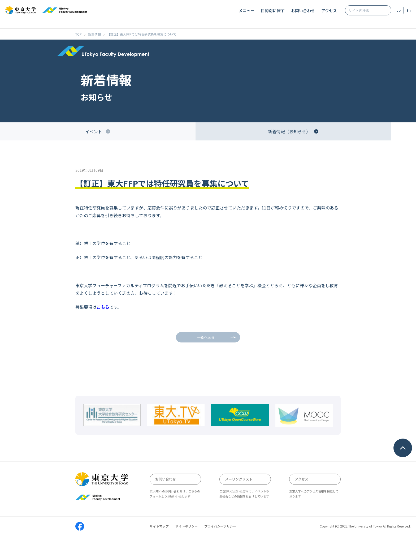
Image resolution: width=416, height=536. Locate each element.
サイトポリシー (186, 526)
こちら (103, 307)
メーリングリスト (239, 479)
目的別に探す (273, 10)
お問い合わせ (303, 10)
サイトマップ (159, 526)
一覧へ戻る (205, 337)
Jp (399, 10)
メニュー (246, 10)
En (408, 10)
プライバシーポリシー (220, 526)
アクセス (329, 10)
